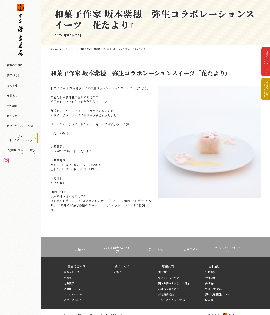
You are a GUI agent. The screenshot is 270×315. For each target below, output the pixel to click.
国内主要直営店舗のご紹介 (174, 274)
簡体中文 (20, 121)
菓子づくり (12, 69)
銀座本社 (163, 263)
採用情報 (210, 291)
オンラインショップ (171, 291)
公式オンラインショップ (20, 112)
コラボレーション (74, 285)
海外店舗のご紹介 (168, 279)
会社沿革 (210, 274)
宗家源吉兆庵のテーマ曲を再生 (264, 99)
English (8, 121)
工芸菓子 (116, 263)
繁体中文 (32, 121)
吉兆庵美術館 (166, 285)
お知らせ (10, 76)
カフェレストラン (168, 268)
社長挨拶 (210, 263)
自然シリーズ (71, 263)
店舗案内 (10, 82)
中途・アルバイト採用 (18, 101)
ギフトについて (73, 291)
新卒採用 (10, 95)
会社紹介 (10, 88)
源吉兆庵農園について (218, 285)
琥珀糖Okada (72, 279)
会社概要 (210, 268)
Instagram (6, 127)
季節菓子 (69, 268)
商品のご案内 (13, 63)
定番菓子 (69, 274)
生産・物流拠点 (214, 279)
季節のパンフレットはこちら (264, 65)
